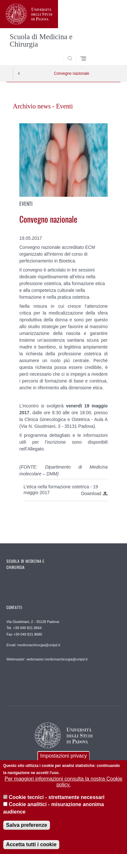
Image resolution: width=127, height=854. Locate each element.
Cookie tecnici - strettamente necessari (56, 805)
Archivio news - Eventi (43, 106)
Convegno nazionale (71, 73)
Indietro (19, 73)
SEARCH (110, 53)
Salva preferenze (26, 833)
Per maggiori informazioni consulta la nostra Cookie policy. (63, 789)
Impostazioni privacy (63, 763)
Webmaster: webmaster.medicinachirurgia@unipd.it (46, 659)
